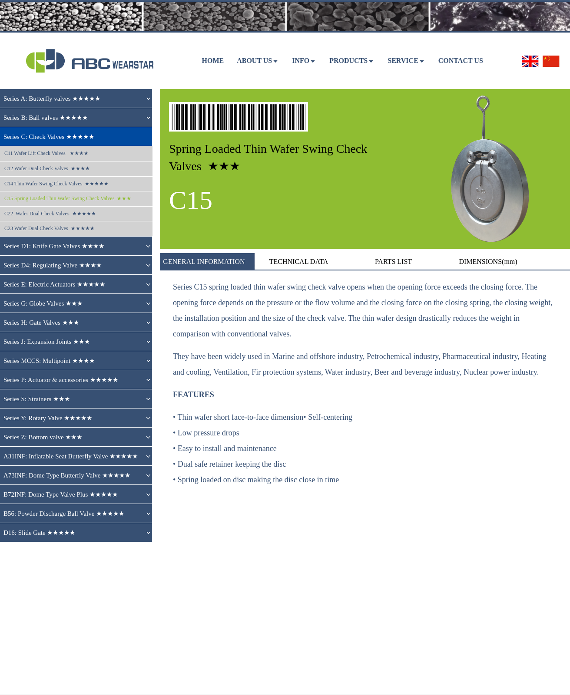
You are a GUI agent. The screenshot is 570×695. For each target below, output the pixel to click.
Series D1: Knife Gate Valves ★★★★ (53, 246)
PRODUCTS (348, 60)
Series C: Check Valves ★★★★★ (48, 136)
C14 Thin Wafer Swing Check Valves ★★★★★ (56, 184)
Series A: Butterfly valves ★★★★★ (51, 98)
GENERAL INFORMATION (204, 261)
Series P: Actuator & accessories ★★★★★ (60, 379)
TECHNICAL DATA (298, 261)
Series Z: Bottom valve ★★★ (42, 437)
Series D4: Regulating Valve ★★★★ (52, 265)
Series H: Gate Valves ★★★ (41, 322)
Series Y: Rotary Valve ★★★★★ (47, 418)
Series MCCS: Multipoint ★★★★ (49, 360)
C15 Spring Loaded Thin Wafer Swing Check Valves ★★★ (67, 198)
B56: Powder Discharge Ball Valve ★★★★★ (63, 513)
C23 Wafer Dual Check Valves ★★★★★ (49, 228)
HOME (213, 60)
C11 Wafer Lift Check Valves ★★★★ (46, 153)
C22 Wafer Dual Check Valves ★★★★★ (50, 214)
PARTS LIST (393, 261)
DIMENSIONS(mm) (488, 261)
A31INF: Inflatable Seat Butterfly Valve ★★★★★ (70, 456)
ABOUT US (254, 60)
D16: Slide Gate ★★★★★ (39, 532)
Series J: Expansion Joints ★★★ (46, 341)
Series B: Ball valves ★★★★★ (45, 117)
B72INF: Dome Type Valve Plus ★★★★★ (60, 494)
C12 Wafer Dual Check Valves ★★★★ (47, 168)
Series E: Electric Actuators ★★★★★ (54, 284)
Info (300, 60)
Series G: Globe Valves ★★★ (43, 303)
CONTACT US (460, 60)
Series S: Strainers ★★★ (36, 398)
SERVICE (403, 60)
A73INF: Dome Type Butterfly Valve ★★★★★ (66, 475)
